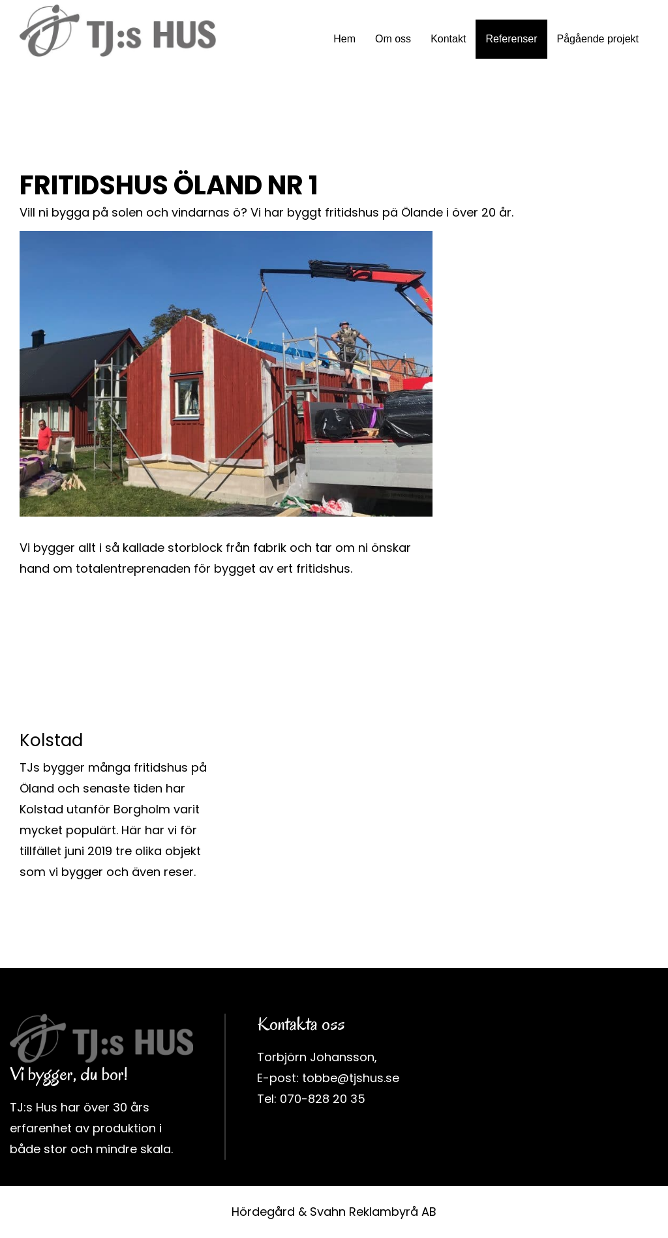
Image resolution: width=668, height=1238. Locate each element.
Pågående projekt (598, 38)
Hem (344, 38)
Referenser (511, 38)
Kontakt (448, 38)
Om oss (393, 38)
